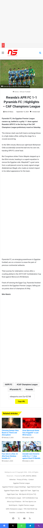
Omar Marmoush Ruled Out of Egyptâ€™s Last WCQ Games (30, 433)
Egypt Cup (35, 490)
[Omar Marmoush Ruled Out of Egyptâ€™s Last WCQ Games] (31, 423)
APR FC (9, 384)
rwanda (30, 389)
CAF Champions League (28, 384)
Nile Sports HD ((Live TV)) (27, 494)
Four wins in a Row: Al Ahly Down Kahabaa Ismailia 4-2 (10, 456)
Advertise (12, 479)
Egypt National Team (34, 487)
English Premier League (26, 505)
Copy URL (21, 401)
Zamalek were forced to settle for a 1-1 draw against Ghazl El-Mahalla (31, 456)
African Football (25, 92)
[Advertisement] (21, 21)
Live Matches (21, 512)
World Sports (13, 505)
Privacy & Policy (22, 479)
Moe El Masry (9, 112)
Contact (31, 479)
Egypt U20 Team (25, 490)
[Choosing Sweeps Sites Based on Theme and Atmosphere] (11, 423)
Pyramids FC (16, 389)
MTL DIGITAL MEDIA (29, 476)
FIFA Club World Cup (30, 509)
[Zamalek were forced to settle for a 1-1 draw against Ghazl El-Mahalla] (31, 446)
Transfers (12, 512)
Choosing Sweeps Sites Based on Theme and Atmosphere (10, 433)
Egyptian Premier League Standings (14, 487)
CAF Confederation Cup (30, 498)
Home (15, 92)
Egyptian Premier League (21, 483)
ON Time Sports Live (29, 501)
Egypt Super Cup (12, 494)
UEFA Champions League (14, 509)
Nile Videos (30, 512)
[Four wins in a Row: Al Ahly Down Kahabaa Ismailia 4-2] (11, 446)
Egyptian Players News (11, 490)
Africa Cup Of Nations (14, 501)
